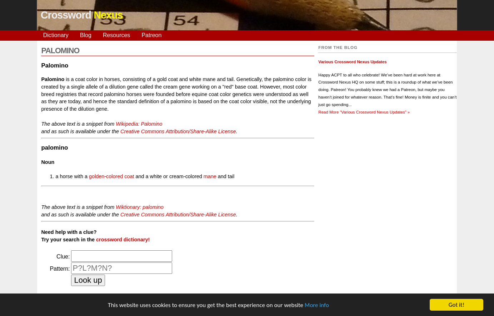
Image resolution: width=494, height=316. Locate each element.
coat (129, 176)
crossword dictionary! (123, 239)
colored (114, 176)
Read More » (364, 112)
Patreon (151, 35)
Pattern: (60, 269)
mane (210, 176)
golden (96, 176)
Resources (116, 35)
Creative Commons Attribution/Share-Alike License (178, 131)
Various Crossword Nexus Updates (352, 62)
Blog (85, 35)
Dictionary (56, 35)
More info (317, 305)
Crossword (82, 15)
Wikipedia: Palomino (139, 124)
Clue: (63, 257)
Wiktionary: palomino (139, 207)
